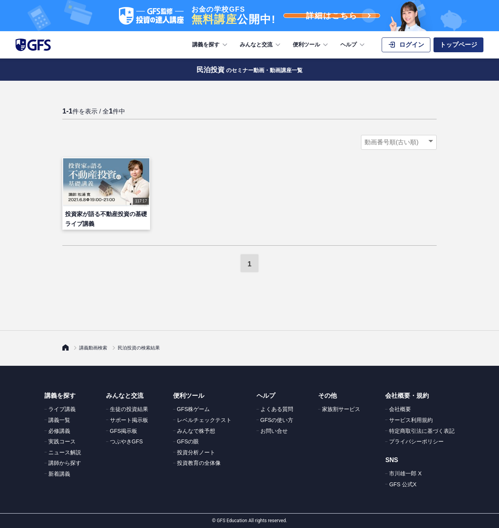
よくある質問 (276, 409)
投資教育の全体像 (199, 463)
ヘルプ (353, 45)
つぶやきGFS (126, 441)
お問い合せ (274, 431)
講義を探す (210, 45)
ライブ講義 (62, 409)
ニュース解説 (64, 452)
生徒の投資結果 (129, 409)
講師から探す (64, 463)
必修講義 (59, 431)
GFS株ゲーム (193, 409)
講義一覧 (59, 420)
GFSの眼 (188, 441)
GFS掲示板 (124, 431)
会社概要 (400, 409)
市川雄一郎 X (405, 473)
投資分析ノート (196, 452)
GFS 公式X (402, 484)
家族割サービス (341, 409)
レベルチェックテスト (204, 420)
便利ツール (311, 45)
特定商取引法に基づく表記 (422, 431)
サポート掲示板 (129, 420)
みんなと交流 (261, 45)
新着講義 (59, 474)
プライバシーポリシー (416, 441)
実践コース (62, 441)
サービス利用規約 (411, 420)
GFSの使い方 (277, 420)
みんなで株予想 (196, 431)
